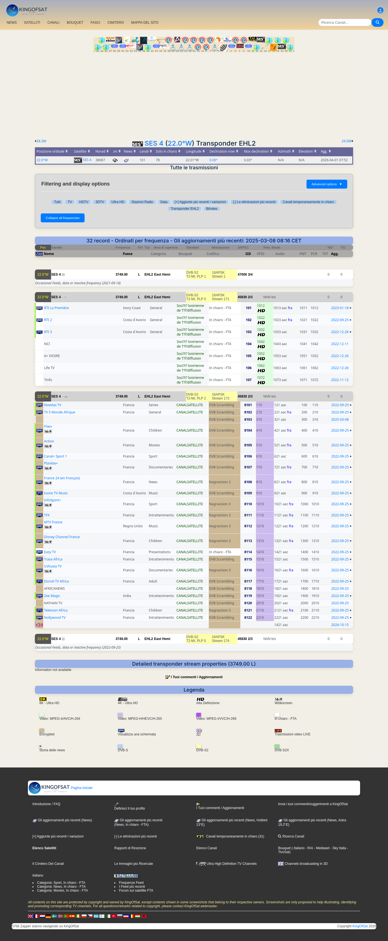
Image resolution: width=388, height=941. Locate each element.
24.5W (346, 141)
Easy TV (50, 552)
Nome (49, 253)
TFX (47, 515)
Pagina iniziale (60, 788)
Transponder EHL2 (185, 209)
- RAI (309, 848)
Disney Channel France (62, 537)
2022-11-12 (340, 379)
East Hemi (162, 274)
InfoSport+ (52, 500)
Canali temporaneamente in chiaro (308, 202)
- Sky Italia (338, 848)
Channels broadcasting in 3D (302, 864)
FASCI (95, 23)
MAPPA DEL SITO (145, 23)
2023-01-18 (340, 307)
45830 (242, 297)
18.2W (41, 141)
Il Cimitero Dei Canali (48, 864)
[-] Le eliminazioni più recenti (254, 202)
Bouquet (284, 848)
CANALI (53, 23)
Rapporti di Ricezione (130, 848)
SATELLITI (32, 23)
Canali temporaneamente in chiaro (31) (230, 836)
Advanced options (327, 184)
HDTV (83, 202)
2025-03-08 (340, 419)
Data (164, 202)
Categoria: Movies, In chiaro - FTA (62, 890)
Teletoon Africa (56, 610)
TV (70, 202)
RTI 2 (48, 319)
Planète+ (51, 463)
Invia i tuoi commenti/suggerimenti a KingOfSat (313, 804)
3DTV (99, 202)
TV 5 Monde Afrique (59, 412)
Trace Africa (53, 559)
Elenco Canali (206, 848)
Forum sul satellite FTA (136, 890)
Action (49, 441)
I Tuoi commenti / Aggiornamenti (196, 677)
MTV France (53, 522)
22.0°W (180, 143)
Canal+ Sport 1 (55, 456)
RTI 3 (48, 331)
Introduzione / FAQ (46, 804)
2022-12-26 (340, 331)
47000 (242, 274)
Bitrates (211, 209)
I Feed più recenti (132, 887)
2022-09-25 (340, 319)
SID (248, 253)
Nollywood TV (55, 617)
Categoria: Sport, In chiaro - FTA (61, 883)
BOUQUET (75, 23)
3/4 (250, 274)
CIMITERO (115, 23)
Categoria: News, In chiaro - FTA (61, 887)
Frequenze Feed (131, 883)
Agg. (335, 253)
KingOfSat (360, 926)
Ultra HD (117, 202)
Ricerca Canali (291, 836)
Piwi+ (48, 426)
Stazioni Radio (142, 202)
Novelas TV (52, 405)
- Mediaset (321, 848)
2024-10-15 (340, 624)
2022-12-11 (340, 343)
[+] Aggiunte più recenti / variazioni (200, 202)
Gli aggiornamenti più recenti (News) (62, 820)
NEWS (12, 23)
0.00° (213, 160)
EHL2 (149, 274)
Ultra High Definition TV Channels (226, 864)
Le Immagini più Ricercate (133, 864)
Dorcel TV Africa (56, 581)
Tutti (57, 202)
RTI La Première (56, 307)
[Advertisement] (194, 94)
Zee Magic (52, 595)
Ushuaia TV (53, 566)
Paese (128, 253)
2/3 (250, 297)
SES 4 (154, 143)
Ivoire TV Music (56, 493)
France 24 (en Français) (62, 478)
